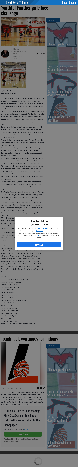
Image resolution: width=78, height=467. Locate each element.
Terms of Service (42, 228)
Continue (39, 245)
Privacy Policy (40, 231)
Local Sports (69, 2)
